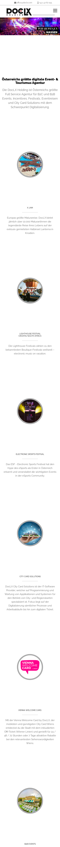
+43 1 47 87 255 (44, 3)
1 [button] (22, 32)
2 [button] (27, 32)
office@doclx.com (23, 3)
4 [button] (37, 32)
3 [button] (32, 32)
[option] (30, 26)
